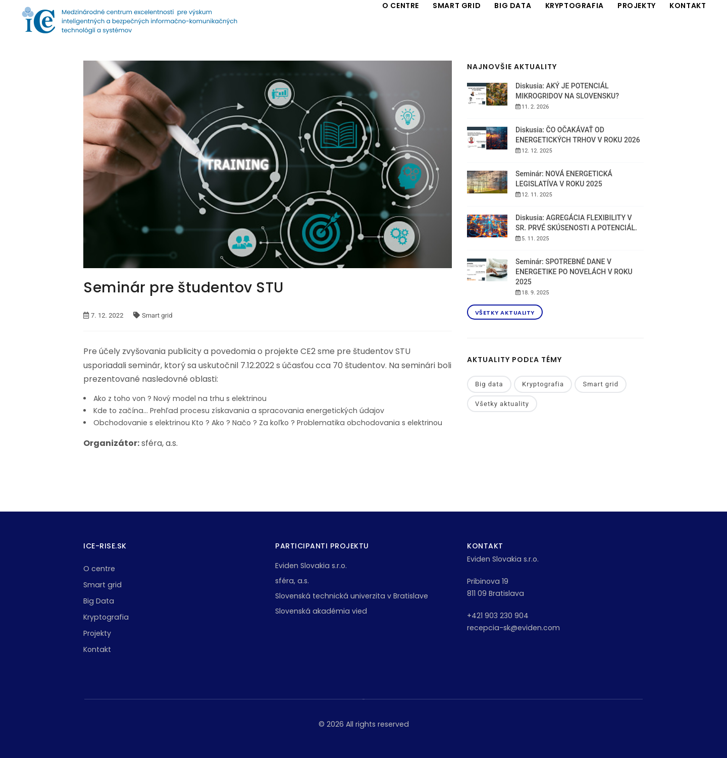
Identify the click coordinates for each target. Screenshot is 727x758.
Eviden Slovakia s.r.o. (311, 566)
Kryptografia (543, 384)
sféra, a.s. (292, 581)
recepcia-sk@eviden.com (513, 628)
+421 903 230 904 (498, 616)
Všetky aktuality (505, 313)
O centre (99, 569)
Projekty (97, 633)
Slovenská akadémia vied (321, 611)
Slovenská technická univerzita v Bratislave (351, 596)
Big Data (98, 601)
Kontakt (97, 649)
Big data (489, 384)
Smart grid (600, 384)
